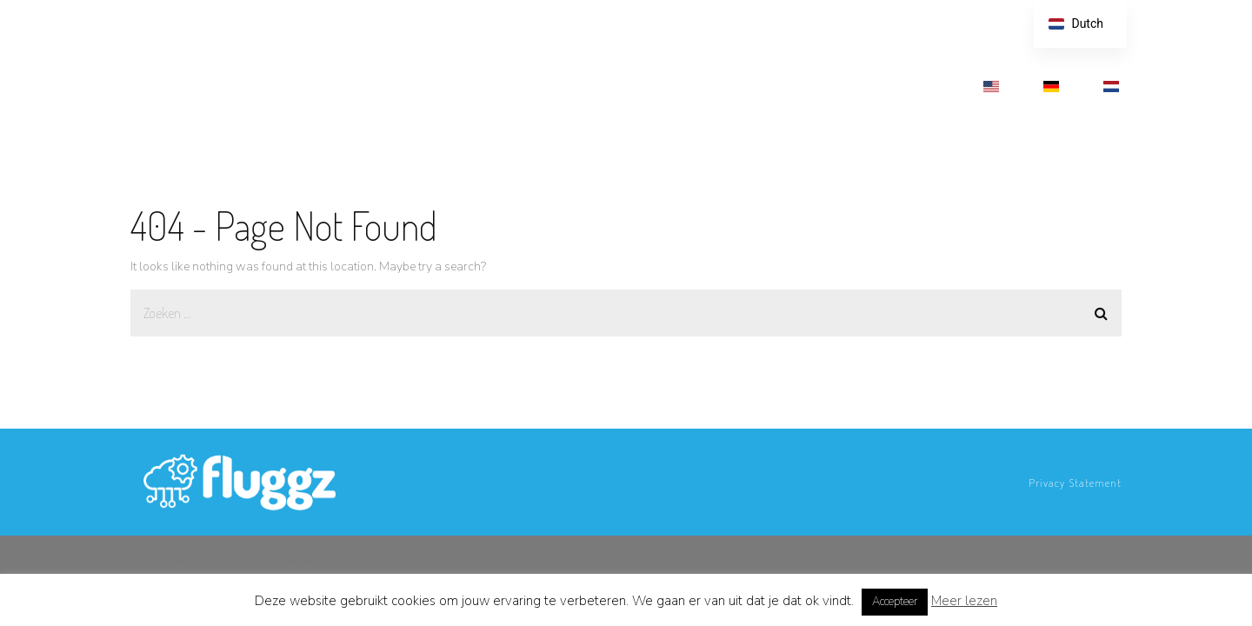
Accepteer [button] (894, 601)
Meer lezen (964, 600)
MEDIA (839, 85)
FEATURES (503, 85)
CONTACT (919, 85)
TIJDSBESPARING (613, 85)
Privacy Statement (1075, 482)
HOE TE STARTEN (740, 85)
